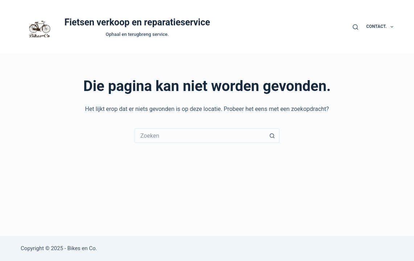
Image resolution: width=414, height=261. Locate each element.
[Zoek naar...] (199, 135)
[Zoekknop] (272, 135)
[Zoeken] (355, 27)
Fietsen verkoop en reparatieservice (137, 22)
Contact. (379, 26)
